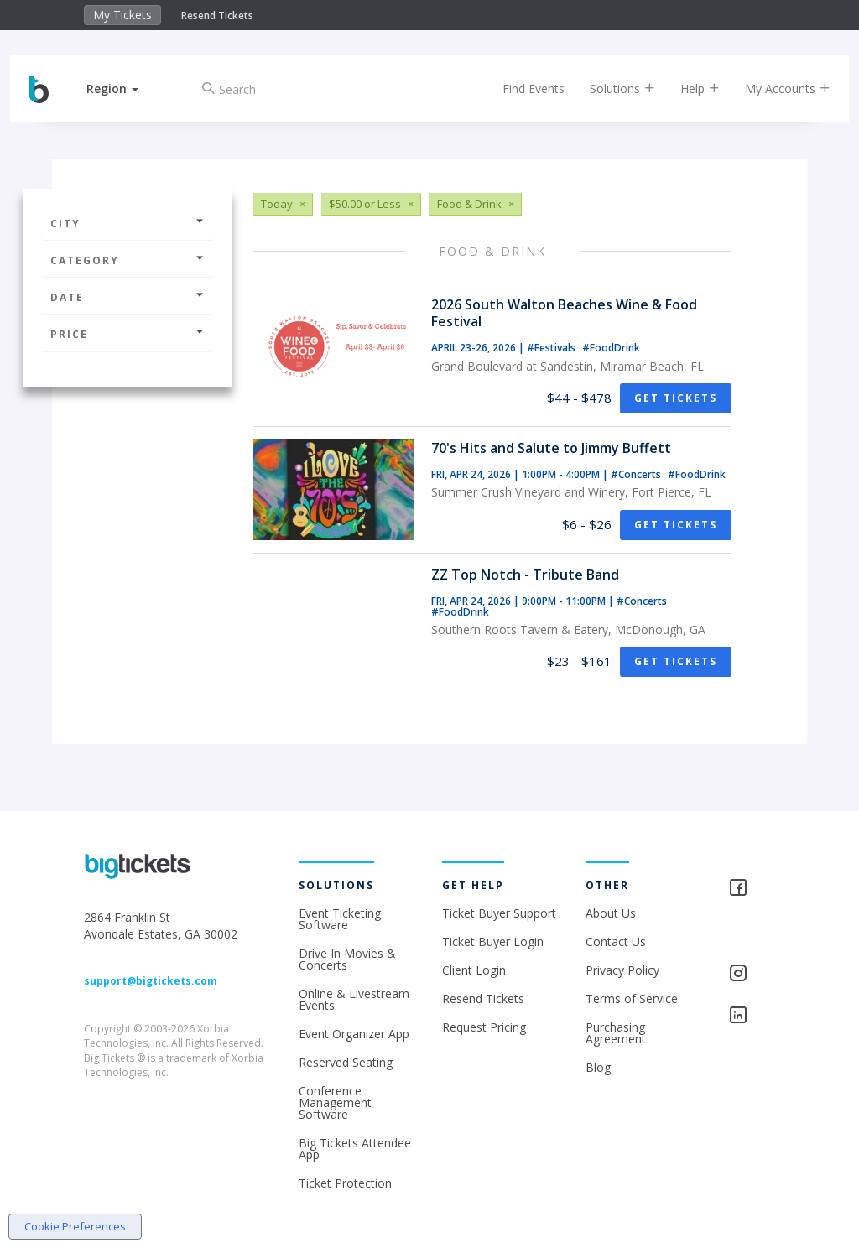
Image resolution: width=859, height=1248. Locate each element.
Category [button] (127, 260)
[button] (127, 88)
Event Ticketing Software (340, 919)
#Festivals (552, 348)
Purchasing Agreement (616, 1033)
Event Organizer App (354, 1034)
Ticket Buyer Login (493, 941)
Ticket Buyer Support (499, 913)
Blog (598, 1067)
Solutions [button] (608, 88)
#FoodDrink (611, 348)
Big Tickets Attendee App (355, 1148)
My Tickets (122, 15)
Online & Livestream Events (354, 999)
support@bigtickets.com (150, 981)
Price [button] (127, 334)
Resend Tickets (217, 15)
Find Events (519, 88)
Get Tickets (675, 398)
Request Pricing (484, 1027)
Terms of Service (632, 998)
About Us (611, 913)
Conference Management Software (335, 1102)
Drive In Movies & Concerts (347, 959)
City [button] (127, 223)
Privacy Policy (622, 970)
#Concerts (637, 474)
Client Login (474, 970)
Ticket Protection (345, 1183)
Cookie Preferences (75, 1226)
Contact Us (616, 941)
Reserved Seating (346, 1062)
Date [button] (127, 297)
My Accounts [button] (773, 88)
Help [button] (685, 88)
